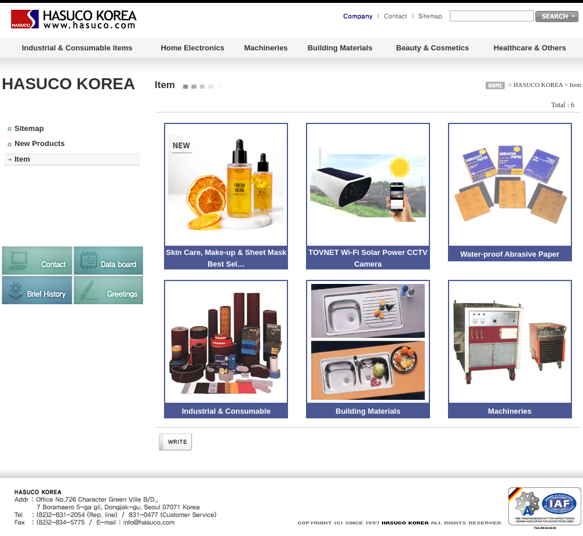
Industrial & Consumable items (77, 47)
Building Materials (340, 47)
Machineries (265, 47)
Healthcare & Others (530, 47)
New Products (39, 143)
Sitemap (29, 128)
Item (22, 159)
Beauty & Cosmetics (432, 47)
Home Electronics (192, 47)
